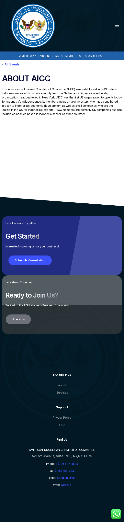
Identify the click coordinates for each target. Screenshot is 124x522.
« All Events (11, 64)
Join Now (18, 319)
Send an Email (66, 477)
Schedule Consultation (30, 260)
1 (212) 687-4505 (67, 463)
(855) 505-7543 (65, 470)
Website (66, 484)
